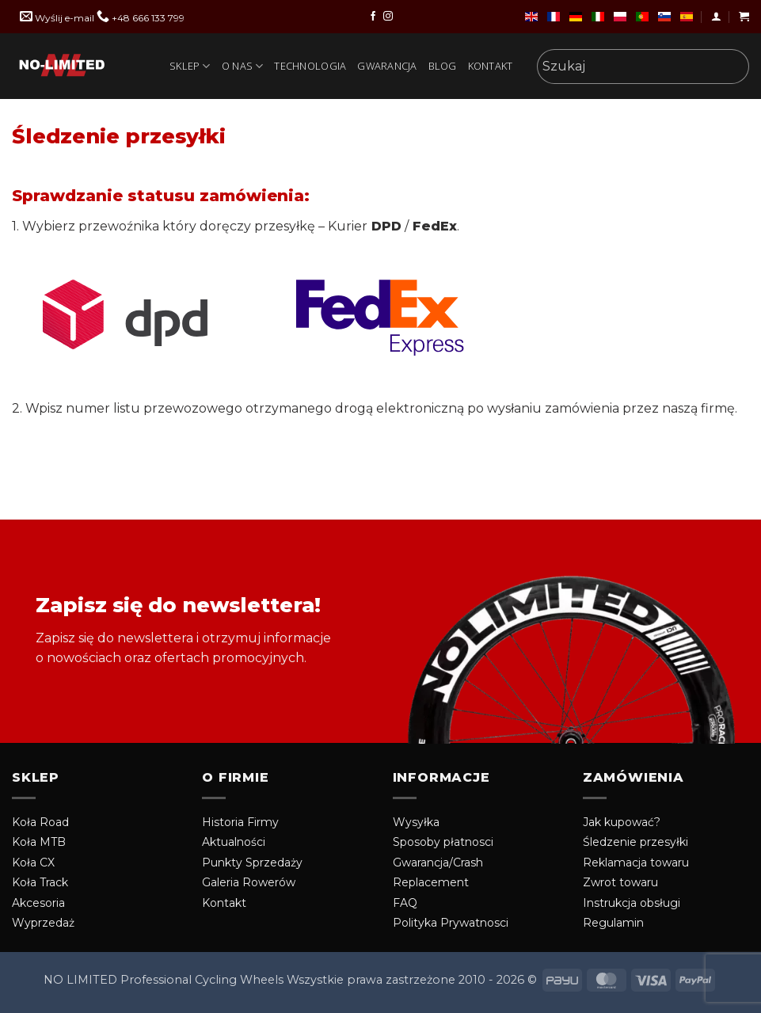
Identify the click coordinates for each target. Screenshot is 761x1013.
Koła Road (40, 822)
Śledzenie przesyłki (635, 842)
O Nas (243, 66)
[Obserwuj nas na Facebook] (373, 16)
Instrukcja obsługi (631, 903)
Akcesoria (38, 903)
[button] (716, 16)
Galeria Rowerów (248, 882)
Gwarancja (387, 66)
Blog (442, 66)
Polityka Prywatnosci (450, 923)
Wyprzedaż (43, 923)
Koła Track (40, 882)
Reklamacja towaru (636, 862)
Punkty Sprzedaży (252, 862)
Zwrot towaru (620, 882)
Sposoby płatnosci (443, 842)
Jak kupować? (621, 822)
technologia (310, 66)
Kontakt (490, 66)
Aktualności (233, 842)
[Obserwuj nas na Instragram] (388, 16)
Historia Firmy (240, 822)
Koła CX (33, 862)
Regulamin (613, 923)
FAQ (405, 903)
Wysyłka (416, 822)
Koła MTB (39, 842)
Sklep (190, 66)
